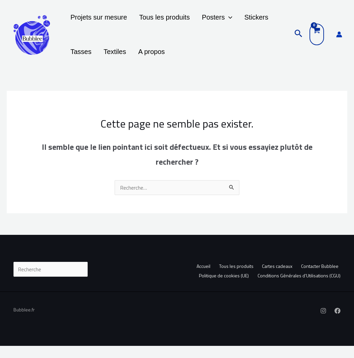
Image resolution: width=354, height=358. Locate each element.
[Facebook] (337, 323)
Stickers (242, 20)
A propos (112, 60)
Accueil (198, 278)
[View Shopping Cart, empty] (316, 40)
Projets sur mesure (96, 20)
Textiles (79, 60)
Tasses (272, 20)
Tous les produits (158, 20)
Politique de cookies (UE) (222, 287)
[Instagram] (323, 323)
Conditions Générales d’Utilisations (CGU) (299, 287)
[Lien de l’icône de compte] (339, 40)
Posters (207, 20)
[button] (218, 20)
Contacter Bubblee (319, 278)
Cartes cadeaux (275, 278)
